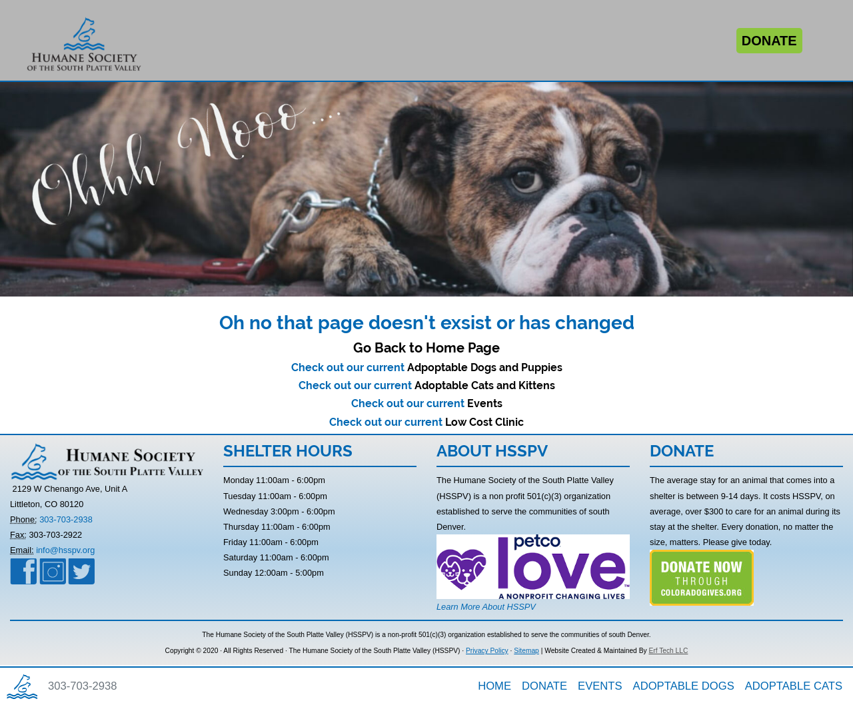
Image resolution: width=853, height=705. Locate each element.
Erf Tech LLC (668, 650)
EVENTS (600, 686)
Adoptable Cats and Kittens (485, 385)
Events (484, 403)
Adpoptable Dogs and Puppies (484, 367)
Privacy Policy (487, 650)
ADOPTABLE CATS (793, 686)
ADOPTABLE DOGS (683, 686)
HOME (494, 686)
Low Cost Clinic (484, 422)
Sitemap (526, 650)
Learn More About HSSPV (486, 607)
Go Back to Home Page (426, 348)
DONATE (544, 686)
